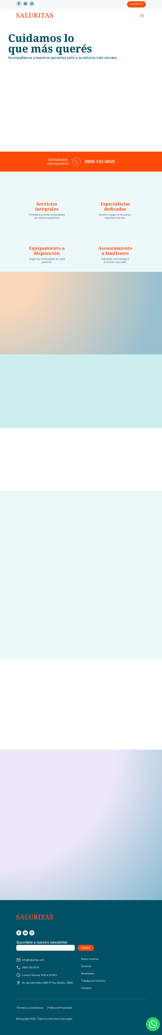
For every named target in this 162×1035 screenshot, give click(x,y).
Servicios (86, 966)
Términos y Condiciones (29, 1008)
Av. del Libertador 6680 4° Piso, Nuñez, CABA (44, 983)
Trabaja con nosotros (93, 981)
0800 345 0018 (27, 967)
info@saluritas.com (30, 960)
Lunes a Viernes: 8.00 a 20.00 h (36, 975)
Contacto (136, 4)
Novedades (87, 973)
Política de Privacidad (59, 1008)
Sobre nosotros (90, 959)
